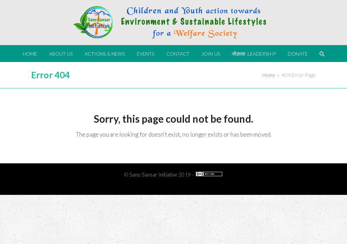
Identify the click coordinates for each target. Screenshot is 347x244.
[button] (322, 53)
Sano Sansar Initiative (153, 174)
